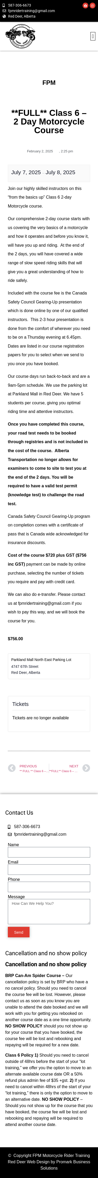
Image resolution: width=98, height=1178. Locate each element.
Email (13, 862)
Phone (14, 879)
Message (16, 897)
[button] (92, 36)
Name (13, 845)
